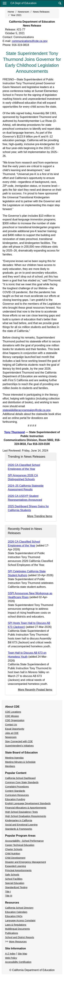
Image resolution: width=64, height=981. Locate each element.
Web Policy (11, 958)
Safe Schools (12, 874)
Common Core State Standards (21, 782)
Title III (8, 895)
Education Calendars (16, 912)
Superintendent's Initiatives (19, 745)
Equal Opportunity (14, 728)
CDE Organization (14, 720)
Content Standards (15, 790)
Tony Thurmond (14, 432)
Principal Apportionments (18, 870)
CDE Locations (13, 711)
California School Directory (19, 907)
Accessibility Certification (18, 962)
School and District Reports (19, 937)
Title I (8, 891)
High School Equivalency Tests (21, 812)
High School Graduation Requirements (25, 816)
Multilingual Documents (17, 928)
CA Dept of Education (23, 3)
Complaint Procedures (17, 786)
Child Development (15, 857)
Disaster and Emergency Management (25, 862)
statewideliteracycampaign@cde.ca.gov (26, 410)
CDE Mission (12, 716)
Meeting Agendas (14, 757)
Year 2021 (16, 15)
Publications (11, 933)
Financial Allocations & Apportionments (25, 807)
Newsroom (23, 11)
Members (10, 766)
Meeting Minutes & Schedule (20, 762)
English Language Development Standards (28, 803)
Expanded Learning (15, 866)
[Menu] (4, 3)
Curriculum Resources (17, 795)
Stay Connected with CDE (19, 741)
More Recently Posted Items (35, 689)
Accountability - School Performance (24, 840)
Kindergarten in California (18, 820)
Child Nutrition (12, 853)
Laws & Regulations (15, 924)
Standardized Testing (16, 887)
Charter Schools (13, 849)
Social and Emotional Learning (21, 824)
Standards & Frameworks (18, 829)
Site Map (22, 953)
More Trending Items (39, 516)
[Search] (60, 3)
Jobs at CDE (12, 733)
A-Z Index (10, 953)
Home (11, 11)
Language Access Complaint (20, 920)
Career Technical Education (19, 845)
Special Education (14, 883)
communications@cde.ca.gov (29, 41)
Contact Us (11, 724)
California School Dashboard (20, 778)
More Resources (18, 941)
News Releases (41, 11)
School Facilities (13, 879)
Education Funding (15, 799)
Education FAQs (13, 916)
